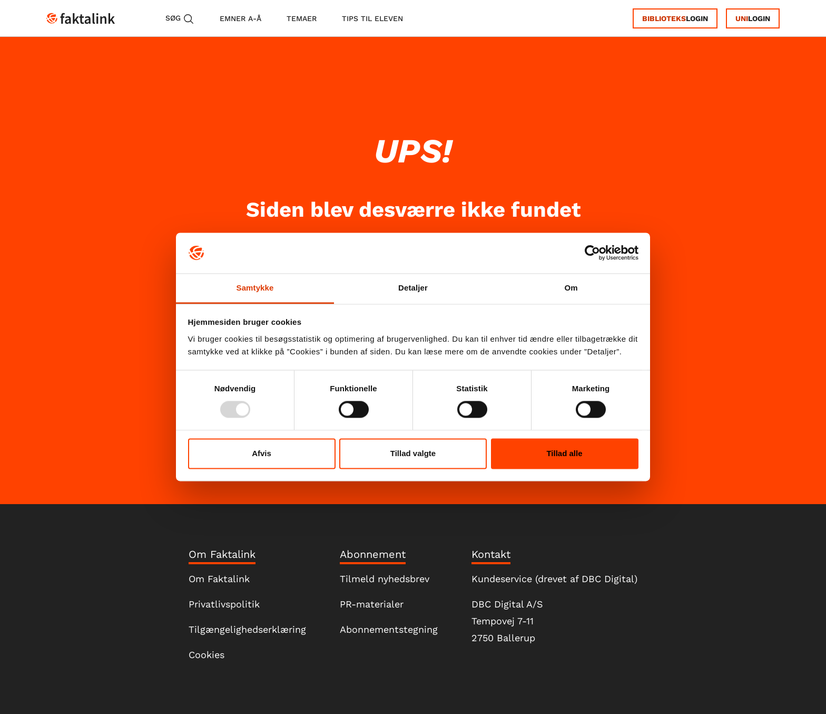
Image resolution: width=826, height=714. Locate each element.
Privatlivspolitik (224, 604)
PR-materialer (372, 604)
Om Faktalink (219, 578)
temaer (302, 18)
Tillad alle (564, 453)
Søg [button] (179, 19)
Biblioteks (664, 18)
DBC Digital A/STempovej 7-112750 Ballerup (507, 621)
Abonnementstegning (389, 629)
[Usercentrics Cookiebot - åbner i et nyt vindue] (592, 253)
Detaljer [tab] (413, 287)
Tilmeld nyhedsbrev (384, 578)
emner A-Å (240, 18)
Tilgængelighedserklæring (247, 629)
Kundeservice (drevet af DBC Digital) (554, 578)
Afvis (261, 453)
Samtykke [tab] (255, 287)
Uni (741, 18)
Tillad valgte (413, 453)
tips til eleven (372, 18)
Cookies (206, 654)
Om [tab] (570, 287)
